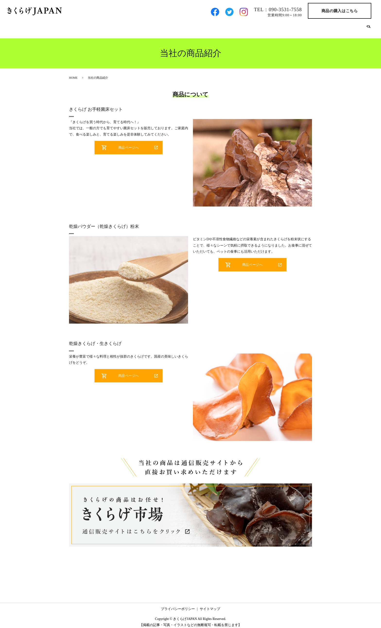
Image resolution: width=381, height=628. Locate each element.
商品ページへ (128, 144)
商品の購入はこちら (339, 11)
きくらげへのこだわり (243, 27)
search (369, 27)
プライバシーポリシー (178, 605)
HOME (153, 27)
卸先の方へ (278, 27)
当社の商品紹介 (204, 27)
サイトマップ (210, 605)
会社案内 (175, 27)
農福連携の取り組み (312, 27)
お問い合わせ (348, 27)
